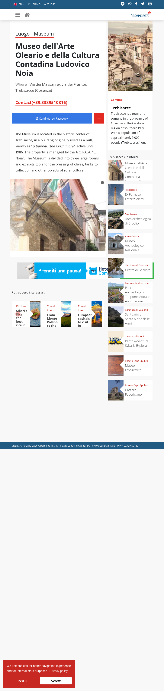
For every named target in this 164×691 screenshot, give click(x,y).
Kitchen (21, 306)
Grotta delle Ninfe (137, 270)
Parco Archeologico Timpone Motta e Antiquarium (137, 294)
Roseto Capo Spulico (136, 361)
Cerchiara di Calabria (136, 265)
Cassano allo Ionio (135, 336)
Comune (117, 100)
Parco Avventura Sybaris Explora (137, 343)
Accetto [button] (56, 680)
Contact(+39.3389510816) (41, 102)
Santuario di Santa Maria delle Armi (137, 318)
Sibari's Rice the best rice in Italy (21, 320)
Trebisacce (121, 107)
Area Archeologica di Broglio (138, 221)
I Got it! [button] (22, 680)
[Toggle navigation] (18, 14)
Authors (49, 4)
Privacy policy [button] (59, 671)
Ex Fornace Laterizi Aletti (134, 196)
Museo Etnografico (133, 367)
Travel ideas (51, 308)
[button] (19, 4)
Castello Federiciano (133, 392)
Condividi (52, 118)
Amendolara (132, 236)
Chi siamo (34, 4)
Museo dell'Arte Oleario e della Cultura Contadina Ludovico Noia (136, 172)
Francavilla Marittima (137, 283)
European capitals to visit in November (86, 322)
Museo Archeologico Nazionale (134, 245)
